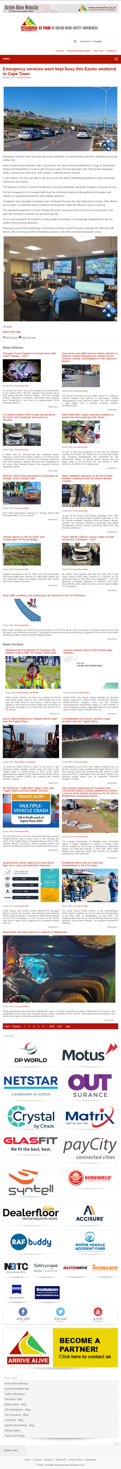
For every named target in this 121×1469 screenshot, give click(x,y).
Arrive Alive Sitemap (16, 1383)
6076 (51, 1026)
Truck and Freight (15, 1435)
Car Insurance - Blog (16, 1414)
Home (28, 1460)
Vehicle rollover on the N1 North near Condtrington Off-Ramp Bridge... (24, 538)
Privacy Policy (75, 1460)
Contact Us (111, 51)
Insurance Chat (13, 1399)
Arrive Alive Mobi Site (17, 1388)
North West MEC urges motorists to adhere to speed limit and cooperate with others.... (88, 416)
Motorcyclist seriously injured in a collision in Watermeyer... (36, 932)
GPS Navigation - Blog (17, 1409)
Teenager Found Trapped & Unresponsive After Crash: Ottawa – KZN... (29, 354)
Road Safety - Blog (15, 1404)
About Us (59, 51)
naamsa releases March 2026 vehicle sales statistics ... (87, 651)
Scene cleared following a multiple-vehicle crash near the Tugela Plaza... (30, 720)
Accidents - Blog (14, 1420)
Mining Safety (12, 1430)
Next (68, 1026)
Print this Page (29, 337)
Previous (16, 1026)
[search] (91, 41)
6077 (60, 1026)
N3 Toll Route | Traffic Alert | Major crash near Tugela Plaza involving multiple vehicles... (28, 789)
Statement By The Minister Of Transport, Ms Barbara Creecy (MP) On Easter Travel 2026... (32, 651)
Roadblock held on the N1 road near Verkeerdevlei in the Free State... (82, 864)
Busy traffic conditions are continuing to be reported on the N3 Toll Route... (45, 595)
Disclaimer (61, 1460)
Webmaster (90, 1460)
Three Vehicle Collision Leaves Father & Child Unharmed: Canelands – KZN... (88, 538)
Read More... (53, 407)
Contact (37, 1460)
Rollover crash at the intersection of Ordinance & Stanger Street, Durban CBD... (30, 477)
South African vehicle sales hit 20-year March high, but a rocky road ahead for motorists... (28, 864)
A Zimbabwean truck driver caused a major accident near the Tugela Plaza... (86, 720)
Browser (48, 1460)
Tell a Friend (11, 337)
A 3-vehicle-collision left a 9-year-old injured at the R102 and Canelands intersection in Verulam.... (29, 417)
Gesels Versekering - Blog (19, 1425)
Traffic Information (15, 1394)
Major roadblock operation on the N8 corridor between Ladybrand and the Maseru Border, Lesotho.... (87, 478)
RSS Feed (98, 51)
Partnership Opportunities (79, 51)
